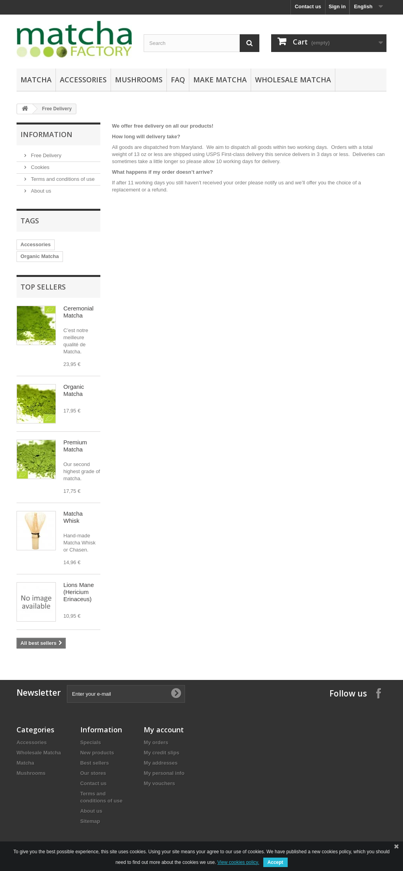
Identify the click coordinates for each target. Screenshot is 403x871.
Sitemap (90, 821)
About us (40, 191)
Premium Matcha (75, 446)
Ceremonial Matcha (78, 312)
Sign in (337, 6)
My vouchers (159, 783)
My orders (156, 742)
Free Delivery (45, 155)
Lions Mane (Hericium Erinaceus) (78, 591)
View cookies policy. (238, 862)
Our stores (93, 773)
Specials (90, 742)
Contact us (308, 6)
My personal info (164, 773)
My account (164, 729)
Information (46, 134)
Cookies (40, 167)
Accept (275, 862)
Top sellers (43, 287)
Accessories (83, 79)
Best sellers (94, 763)
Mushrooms (139, 79)
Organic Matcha (39, 256)
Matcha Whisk (73, 517)
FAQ (178, 79)
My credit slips (161, 753)
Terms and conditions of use (62, 179)
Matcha (36, 79)
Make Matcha (220, 79)
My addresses (160, 763)
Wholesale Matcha (293, 79)
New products (97, 753)
